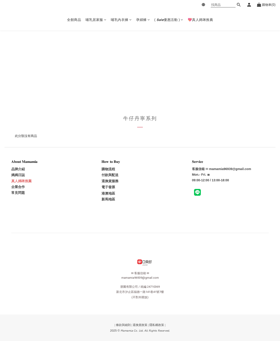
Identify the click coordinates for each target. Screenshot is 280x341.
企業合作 (18, 187)
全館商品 (74, 20)
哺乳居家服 (96, 20)
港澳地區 (108, 193)
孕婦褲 (143, 20)
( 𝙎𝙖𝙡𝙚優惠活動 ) (168, 20)
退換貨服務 (110, 181)
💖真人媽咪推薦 (200, 20)
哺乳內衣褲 (121, 20)
